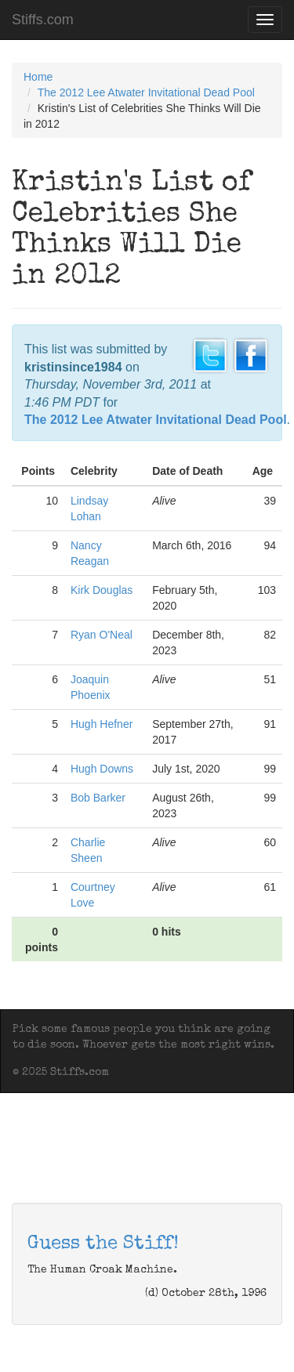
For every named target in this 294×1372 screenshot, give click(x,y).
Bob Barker (98, 797)
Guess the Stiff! (103, 1244)
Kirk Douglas (101, 590)
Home (38, 77)
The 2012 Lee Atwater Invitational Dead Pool (146, 92)
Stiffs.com (43, 19)
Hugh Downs (102, 768)
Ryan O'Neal (101, 634)
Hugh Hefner (101, 724)
